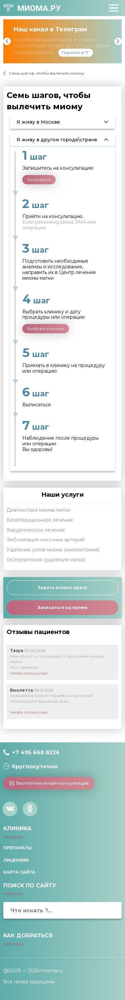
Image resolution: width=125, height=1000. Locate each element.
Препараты (17, 847)
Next (118, 41)
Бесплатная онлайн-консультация (49, 783)
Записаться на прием (62, 607)
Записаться (39, 179)
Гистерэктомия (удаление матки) (46, 560)
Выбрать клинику (45, 328)
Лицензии (16, 860)
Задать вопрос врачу (62, 587)
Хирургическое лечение (36, 530)
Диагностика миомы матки (38, 510)
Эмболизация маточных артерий (45, 540)
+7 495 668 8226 (36, 752)
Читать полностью (29, 673)
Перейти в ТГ (75, 52)
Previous (7, 41)
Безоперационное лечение (40, 520)
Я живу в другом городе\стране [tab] (57, 140)
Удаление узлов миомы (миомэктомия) (53, 550)
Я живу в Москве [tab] (38, 122)
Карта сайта (19, 872)
